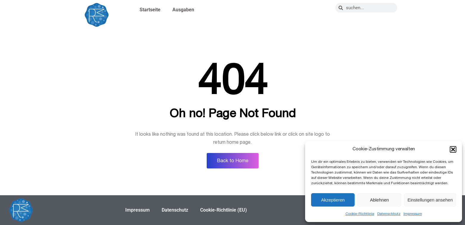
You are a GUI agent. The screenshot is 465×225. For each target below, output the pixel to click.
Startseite (150, 9)
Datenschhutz (389, 213)
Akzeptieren (332, 199)
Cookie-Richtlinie (359, 213)
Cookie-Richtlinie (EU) (223, 210)
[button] (453, 149)
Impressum (413, 213)
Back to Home (232, 160)
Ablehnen (379, 199)
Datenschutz (175, 210)
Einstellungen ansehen (430, 199)
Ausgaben (183, 9)
